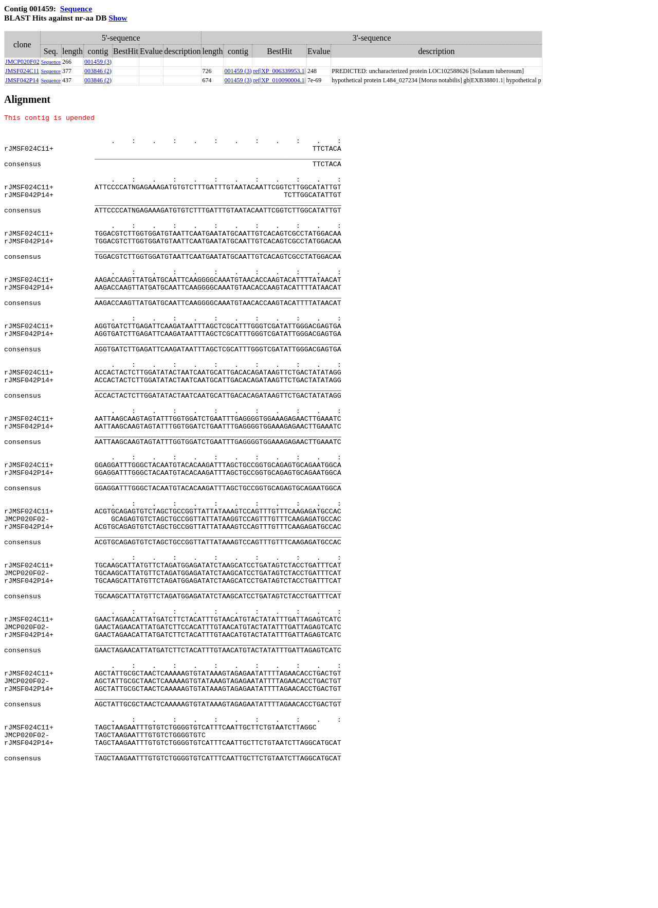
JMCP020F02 (22, 61)
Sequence (76, 8)
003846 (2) (98, 71)
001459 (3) (98, 61)
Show (117, 17)
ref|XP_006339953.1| (279, 71)
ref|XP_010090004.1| (279, 80)
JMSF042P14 (22, 80)
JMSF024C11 (22, 71)
